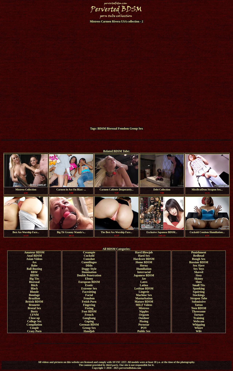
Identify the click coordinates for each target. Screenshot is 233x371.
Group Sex (136, 128)
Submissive (199, 301)
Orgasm (144, 314)
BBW (34, 272)
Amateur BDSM (34, 252)
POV (144, 327)
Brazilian (34, 298)
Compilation (34, 324)
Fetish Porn (89, 301)
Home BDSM (144, 262)
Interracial (144, 272)
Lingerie (144, 291)
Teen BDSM (198, 308)
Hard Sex (144, 255)
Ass (34, 262)
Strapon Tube (198, 298)
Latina (144, 285)
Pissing (143, 321)
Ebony (89, 278)
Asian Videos (34, 258)
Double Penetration (89, 275)
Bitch (34, 285)
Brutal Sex (34, 308)
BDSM (102, 128)
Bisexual (112, 128)
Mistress (144, 308)
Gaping (89, 321)
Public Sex (144, 331)
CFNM (34, 314)
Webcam (198, 321)
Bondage (34, 295)
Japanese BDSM (144, 275)
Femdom (123, 128)
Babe (34, 265)
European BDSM (89, 281)
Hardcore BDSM (144, 258)
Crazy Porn (34, 331)
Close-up (34, 318)
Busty (34, 311)
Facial (89, 295)
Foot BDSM (89, 311)
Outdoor (144, 318)
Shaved (198, 272)
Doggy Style (89, 268)
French (89, 314)
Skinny (198, 278)
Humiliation (143, 268)
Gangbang (89, 318)
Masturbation (143, 298)
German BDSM (89, 324)
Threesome (199, 311)
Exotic (89, 285)
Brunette (34, 304)
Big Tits (34, 278)
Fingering (89, 304)
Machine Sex (144, 295)
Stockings (199, 295)
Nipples (144, 311)
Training (198, 318)
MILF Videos (144, 304)
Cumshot (89, 258)
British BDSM (34, 301)
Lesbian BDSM (143, 288)
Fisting (89, 308)
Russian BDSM (198, 262)
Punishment (198, 252)
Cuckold (89, 255)
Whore (198, 327)
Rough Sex (198, 258)
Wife (199, 331)
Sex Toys (198, 268)
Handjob (89, 331)
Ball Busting (34, 268)
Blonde (34, 291)
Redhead (198, 255)
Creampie (89, 252)
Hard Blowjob (144, 252)
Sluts (199, 281)
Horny (144, 265)
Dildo (89, 265)
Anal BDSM (34, 255)
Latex (143, 281)
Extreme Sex (89, 288)
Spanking (199, 288)
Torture (198, 314)
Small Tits (198, 285)
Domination (89, 272)
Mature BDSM (144, 301)
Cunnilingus (89, 262)
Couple (34, 327)
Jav (144, 278)
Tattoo (199, 304)
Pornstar (143, 324)
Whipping (198, 324)
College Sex (34, 321)
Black (34, 288)
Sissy (199, 275)
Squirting (199, 291)
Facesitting (89, 291)
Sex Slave (198, 265)
